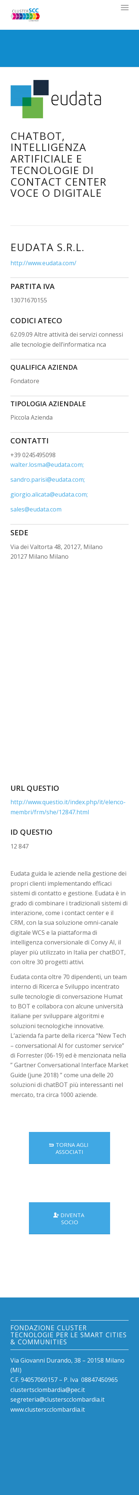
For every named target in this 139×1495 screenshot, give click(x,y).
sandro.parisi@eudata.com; (47, 479)
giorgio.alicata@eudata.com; (49, 494)
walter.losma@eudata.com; (47, 465)
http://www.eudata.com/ (43, 263)
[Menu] (125, 7)
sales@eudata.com (36, 509)
